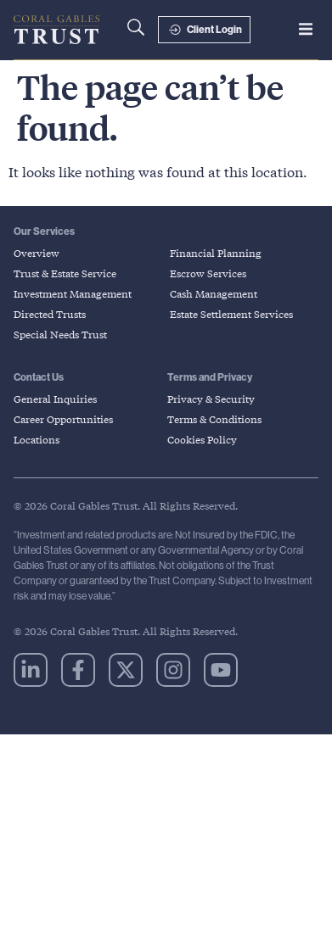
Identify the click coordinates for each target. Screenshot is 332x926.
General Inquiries (55, 399)
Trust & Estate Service (65, 273)
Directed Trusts (50, 314)
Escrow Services (208, 273)
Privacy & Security (211, 399)
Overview (36, 253)
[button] (305, 29)
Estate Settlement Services (231, 314)
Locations (36, 439)
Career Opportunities (63, 419)
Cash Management (213, 294)
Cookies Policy (202, 439)
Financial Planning (216, 253)
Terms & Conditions (214, 419)
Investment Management (73, 294)
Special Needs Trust (60, 334)
